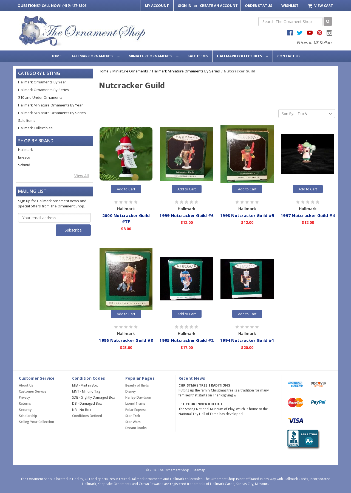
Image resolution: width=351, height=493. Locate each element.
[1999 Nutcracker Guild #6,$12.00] (186, 154)
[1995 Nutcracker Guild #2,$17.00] (186, 279)
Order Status (258, 5)
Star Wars (133, 421)
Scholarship (28, 415)
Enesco (24, 157)
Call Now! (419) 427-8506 (52, 5)
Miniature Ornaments (154, 55)
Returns (25, 403)
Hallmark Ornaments (95, 55)
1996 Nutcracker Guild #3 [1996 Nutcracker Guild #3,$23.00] (126, 340)
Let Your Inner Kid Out (201, 404)
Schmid (24, 164)
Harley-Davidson (138, 397)
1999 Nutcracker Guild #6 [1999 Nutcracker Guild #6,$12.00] (186, 215)
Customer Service (32, 391)
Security (25, 409)
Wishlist (290, 5)
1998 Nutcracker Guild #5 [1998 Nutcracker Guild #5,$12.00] (247, 215)
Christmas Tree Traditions (204, 385)
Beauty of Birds (137, 385)
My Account (157, 5)
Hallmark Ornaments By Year (42, 82)
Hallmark (25, 149)
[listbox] (316, 113)
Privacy (24, 397)
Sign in (184, 5)
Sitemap (199, 470)
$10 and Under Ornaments (40, 97)
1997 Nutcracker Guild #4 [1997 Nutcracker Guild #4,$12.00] (308, 215)
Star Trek (132, 415)
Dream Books (136, 428)
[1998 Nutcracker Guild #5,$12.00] (247, 154)
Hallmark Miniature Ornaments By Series (52, 112)
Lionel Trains (135, 403)
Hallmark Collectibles (242, 55)
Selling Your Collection (36, 421)
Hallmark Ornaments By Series (43, 89)
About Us (26, 385)
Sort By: (288, 113)
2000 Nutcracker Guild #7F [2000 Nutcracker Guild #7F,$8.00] (126, 218)
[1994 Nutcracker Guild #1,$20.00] (247, 279)
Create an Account (219, 5)
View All (81, 175)
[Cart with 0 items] (320, 5)
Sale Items (198, 55)
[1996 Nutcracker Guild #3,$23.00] (126, 279)
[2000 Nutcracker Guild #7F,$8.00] (126, 154)
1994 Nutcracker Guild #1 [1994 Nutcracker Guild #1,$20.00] (247, 340)
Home (55, 55)
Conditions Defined (87, 415)
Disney (130, 391)
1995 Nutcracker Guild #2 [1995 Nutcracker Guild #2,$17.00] (186, 340)
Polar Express (135, 409)
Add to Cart (126, 189)
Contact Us (289, 55)
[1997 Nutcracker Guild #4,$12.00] (307, 154)
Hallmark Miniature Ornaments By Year (50, 105)
